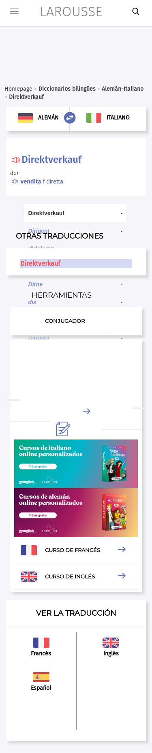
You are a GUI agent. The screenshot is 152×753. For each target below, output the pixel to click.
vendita (30, 181)
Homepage (18, 88)
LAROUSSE (60, 11)
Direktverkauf (40, 263)
